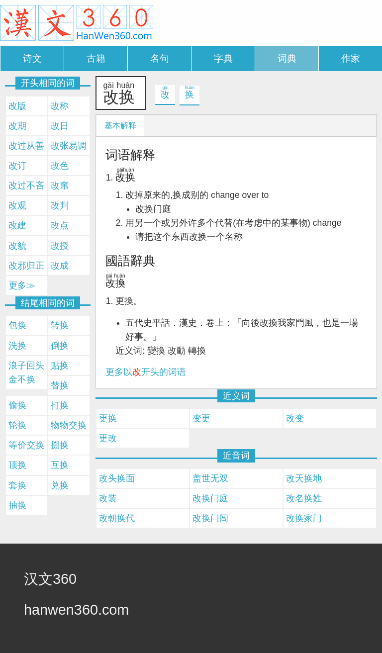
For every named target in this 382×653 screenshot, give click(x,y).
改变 (295, 418)
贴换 (60, 366)
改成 (60, 266)
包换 (17, 325)
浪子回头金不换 (26, 372)
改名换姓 (304, 498)
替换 (60, 385)
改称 (60, 106)
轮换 (17, 425)
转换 (60, 325)
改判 (60, 205)
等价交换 (26, 445)
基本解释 (120, 125)
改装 (108, 498)
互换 (60, 465)
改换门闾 (210, 518)
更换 (108, 418)
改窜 (60, 185)
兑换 (60, 485)
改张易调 (69, 146)
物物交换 (69, 425)
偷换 (17, 405)
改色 (60, 166)
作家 (350, 58)
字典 (223, 58)
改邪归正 (26, 266)
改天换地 (304, 478)
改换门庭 (210, 498)
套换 (17, 485)
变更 (201, 418)
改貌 (17, 246)
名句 (159, 58)
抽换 (17, 505)
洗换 (17, 346)
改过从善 (26, 146)
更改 (108, 438)
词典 (287, 58)
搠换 (60, 445)
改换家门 (304, 518)
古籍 (96, 58)
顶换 (17, 465)
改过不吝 (26, 185)
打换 (60, 405)
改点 (60, 225)
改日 (60, 126)
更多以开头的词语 (145, 372)
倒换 (60, 346)
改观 (17, 205)
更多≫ (21, 285)
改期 (17, 126)
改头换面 (117, 478)
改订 (17, 166)
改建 (17, 225)
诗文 (32, 58)
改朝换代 (117, 518)
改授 (60, 246)
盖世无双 (210, 478)
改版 (17, 106)
